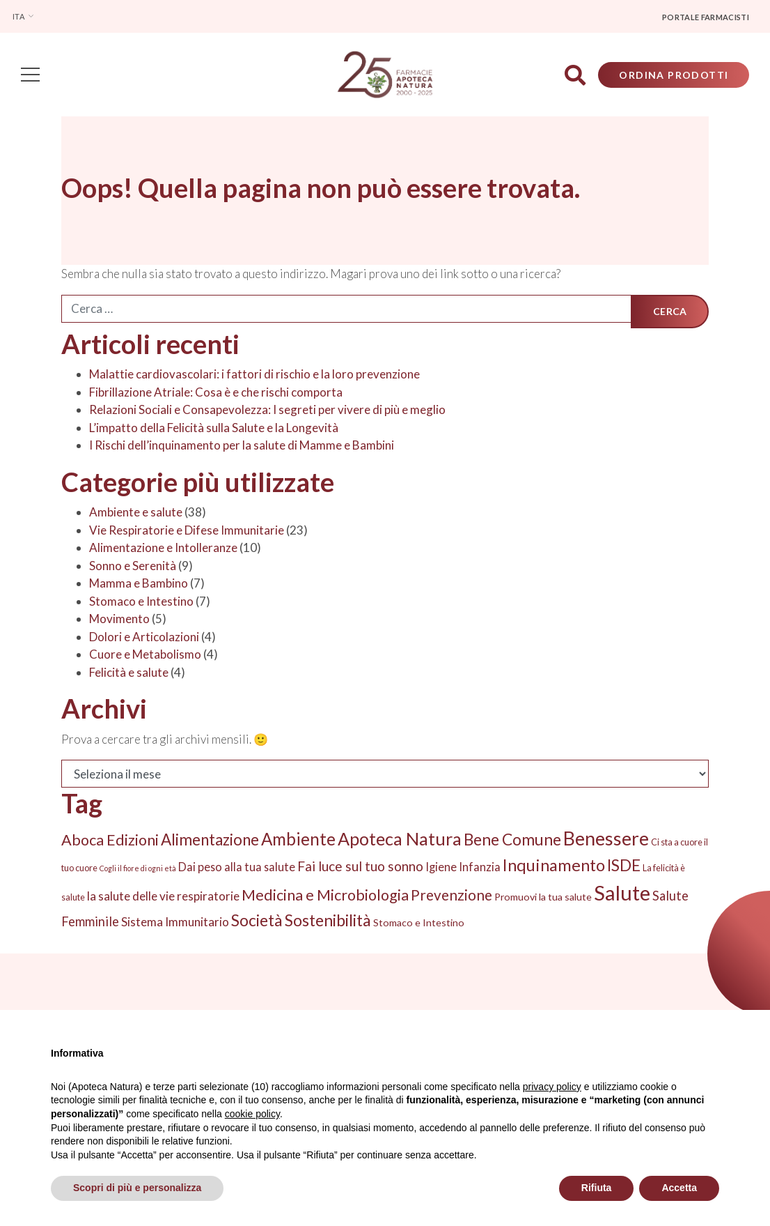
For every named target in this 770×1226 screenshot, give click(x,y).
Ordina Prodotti (672, 76)
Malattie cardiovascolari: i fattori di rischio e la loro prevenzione (254, 376)
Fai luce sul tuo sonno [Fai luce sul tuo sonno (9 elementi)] (360, 867)
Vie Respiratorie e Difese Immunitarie (186, 531)
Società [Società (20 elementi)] (257, 922)
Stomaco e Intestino (141, 602)
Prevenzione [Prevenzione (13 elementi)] (451, 897)
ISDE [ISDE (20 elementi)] (624, 866)
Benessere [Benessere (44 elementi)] (606, 840)
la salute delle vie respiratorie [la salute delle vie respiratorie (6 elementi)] (163, 898)
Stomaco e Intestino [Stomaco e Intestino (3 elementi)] (418, 924)
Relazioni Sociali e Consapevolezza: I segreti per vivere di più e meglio (267, 411)
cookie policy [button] (252, 1113)
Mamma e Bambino (138, 585)
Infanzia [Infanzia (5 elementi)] (480, 868)
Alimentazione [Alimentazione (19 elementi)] (210, 841)
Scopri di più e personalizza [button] (137, 1187)
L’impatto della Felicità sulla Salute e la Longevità (213, 429)
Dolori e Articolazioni (144, 638)
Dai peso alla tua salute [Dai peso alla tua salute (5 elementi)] (236, 868)
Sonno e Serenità (132, 567)
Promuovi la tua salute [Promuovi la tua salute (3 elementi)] (543, 899)
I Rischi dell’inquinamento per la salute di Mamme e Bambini (241, 447)
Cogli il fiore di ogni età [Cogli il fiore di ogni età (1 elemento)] (138, 869)
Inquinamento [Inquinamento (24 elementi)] (554, 866)
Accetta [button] (679, 1187)
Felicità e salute (128, 673)
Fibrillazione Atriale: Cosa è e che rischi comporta (216, 393)
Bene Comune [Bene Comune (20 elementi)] (512, 841)
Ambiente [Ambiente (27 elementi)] (298, 840)
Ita (19, 16)
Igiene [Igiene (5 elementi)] (441, 868)
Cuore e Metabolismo (145, 656)
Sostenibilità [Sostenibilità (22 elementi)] (328, 922)
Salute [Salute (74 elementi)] (622, 894)
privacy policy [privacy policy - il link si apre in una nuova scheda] (552, 1086)
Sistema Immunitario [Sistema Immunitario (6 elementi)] (175, 924)
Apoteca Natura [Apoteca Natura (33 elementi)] (400, 839)
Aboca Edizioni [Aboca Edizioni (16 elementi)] (110, 841)
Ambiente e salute (135, 514)
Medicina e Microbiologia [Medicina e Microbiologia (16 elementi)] (325, 897)
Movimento (119, 620)
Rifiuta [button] (596, 1187)
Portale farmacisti (705, 17)
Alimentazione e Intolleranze (163, 549)
